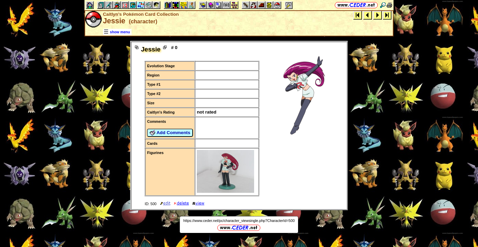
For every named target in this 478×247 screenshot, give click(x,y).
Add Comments (170, 133)
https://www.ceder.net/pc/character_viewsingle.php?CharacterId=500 (239, 221)
